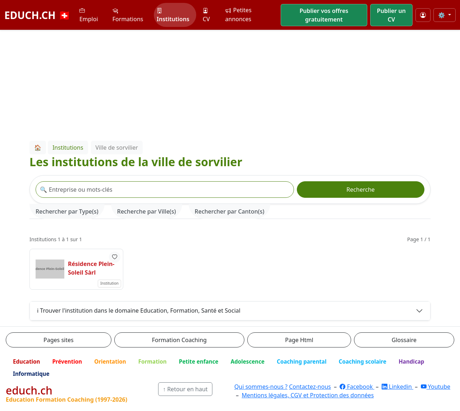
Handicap (411, 361)
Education (26, 361)
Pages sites (58, 340)
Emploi (88, 15)
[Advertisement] (230, 84)
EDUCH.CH (37, 15)
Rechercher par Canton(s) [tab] (229, 211)
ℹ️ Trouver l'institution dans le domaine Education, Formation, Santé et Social (138, 310)
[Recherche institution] (165, 189)
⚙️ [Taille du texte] (442, 15)
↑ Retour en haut (185, 389)
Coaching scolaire (362, 361)
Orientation (110, 361)
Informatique (31, 373)
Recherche (360, 189)
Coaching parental (301, 361)
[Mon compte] (423, 15)
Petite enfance (198, 361)
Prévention (67, 361)
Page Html (299, 340)
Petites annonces (238, 14)
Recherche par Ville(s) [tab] (146, 211)
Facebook (357, 387)
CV (206, 15)
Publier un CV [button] (391, 15)
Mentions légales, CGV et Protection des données (308, 395)
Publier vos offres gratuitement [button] (323, 15)
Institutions (173, 15)
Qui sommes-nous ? (261, 387)
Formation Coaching (179, 340)
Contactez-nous (310, 387)
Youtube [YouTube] (436, 387)
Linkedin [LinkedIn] (397, 387)
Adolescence (248, 361)
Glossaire (404, 340)
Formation (152, 361)
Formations (127, 15)
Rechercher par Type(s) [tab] (67, 211)
